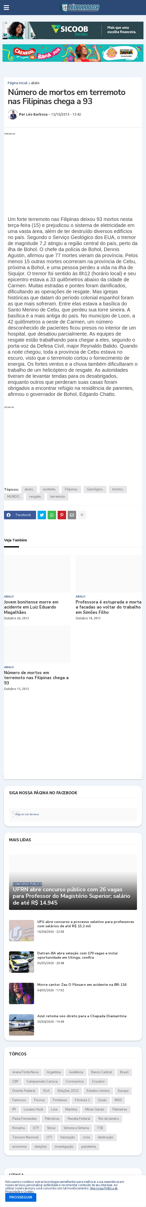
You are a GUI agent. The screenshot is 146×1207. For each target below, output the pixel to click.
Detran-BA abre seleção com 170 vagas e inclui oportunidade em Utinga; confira (77, 955)
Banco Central (101, 1072)
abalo (35, 83)
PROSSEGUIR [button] (20, 1197)
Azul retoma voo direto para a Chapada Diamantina (81, 1016)
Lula (54, 1109)
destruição (105, 1137)
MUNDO (13, 496)
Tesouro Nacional (25, 1137)
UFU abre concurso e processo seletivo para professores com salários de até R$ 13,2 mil (85, 924)
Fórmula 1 (82, 1100)
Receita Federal (79, 1119)
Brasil (124, 1072)
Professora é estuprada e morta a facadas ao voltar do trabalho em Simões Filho (108, 607)
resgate (35, 496)
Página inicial (18, 83)
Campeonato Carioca (42, 1081)
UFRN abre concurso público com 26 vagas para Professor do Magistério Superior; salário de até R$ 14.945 (71, 896)
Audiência (76, 1072)
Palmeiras (119, 1109)
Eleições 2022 (68, 1091)
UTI (49, 1137)
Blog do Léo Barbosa (27, 814)
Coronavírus (75, 1081)
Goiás (102, 1100)
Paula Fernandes (24, 1119)
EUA (46, 1091)
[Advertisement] (68, 172)
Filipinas (71, 489)
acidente (49, 489)
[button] (6, 7)
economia (19, 1146)
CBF (15, 1081)
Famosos (19, 1100)
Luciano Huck (33, 1109)
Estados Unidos (98, 1091)
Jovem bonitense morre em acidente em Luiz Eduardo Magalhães (31, 607)
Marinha (71, 1109)
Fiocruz (39, 1100)
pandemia (88, 1146)
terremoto (57, 496)
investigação (64, 1146)
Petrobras (52, 1119)
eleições (41, 1146)
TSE (100, 1128)
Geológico (94, 489)
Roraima (18, 1128)
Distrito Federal (23, 1091)
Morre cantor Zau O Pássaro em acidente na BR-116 (81, 985)
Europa (123, 1091)
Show (51, 1128)
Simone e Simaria (76, 1128)
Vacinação (67, 1137)
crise (86, 1137)
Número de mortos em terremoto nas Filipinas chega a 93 (36, 678)
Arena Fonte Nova (25, 1072)
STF (36, 1128)
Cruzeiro (98, 1081)
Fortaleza (60, 1100)
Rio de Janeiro (108, 1119)
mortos (117, 489)
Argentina (54, 1072)
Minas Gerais (94, 1109)
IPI (14, 1109)
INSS (118, 1100)
